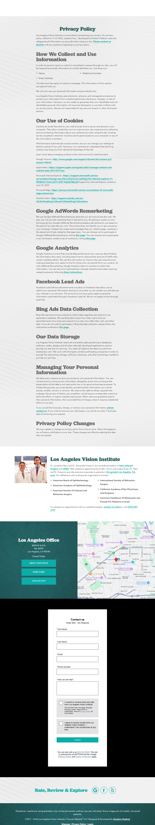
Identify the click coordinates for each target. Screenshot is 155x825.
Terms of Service (83, 757)
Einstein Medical (121, 819)
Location (112, 8)
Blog (81, 8)
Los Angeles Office (38, 540)
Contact (127, 8)
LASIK (66, 468)
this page (80, 235)
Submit (77, 740)
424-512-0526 (83, 752)
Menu (142, 8)
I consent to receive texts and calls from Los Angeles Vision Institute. (80, 707)
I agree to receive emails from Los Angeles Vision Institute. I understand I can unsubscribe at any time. (80, 726)
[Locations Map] (116, 559)
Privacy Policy (85, 711)
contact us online (112, 506)
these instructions (73, 272)
